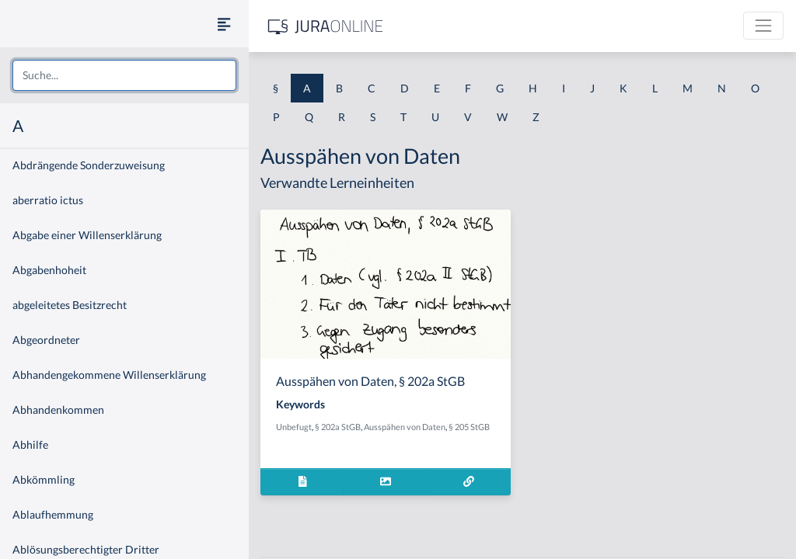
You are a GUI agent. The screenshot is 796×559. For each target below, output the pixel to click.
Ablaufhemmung (52, 514)
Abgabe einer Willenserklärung (87, 234)
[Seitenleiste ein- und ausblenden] (223, 23)
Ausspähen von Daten (404, 427)
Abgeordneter (46, 339)
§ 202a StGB (338, 427)
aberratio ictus (47, 200)
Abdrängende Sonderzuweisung (88, 165)
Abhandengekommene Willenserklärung (109, 374)
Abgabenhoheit (49, 269)
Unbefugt (294, 427)
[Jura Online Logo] (325, 26)
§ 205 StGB (469, 427)
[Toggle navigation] (763, 26)
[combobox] (124, 75)
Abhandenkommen (58, 409)
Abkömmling (43, 479)
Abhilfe (30, 444)
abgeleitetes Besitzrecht (69, 304)
